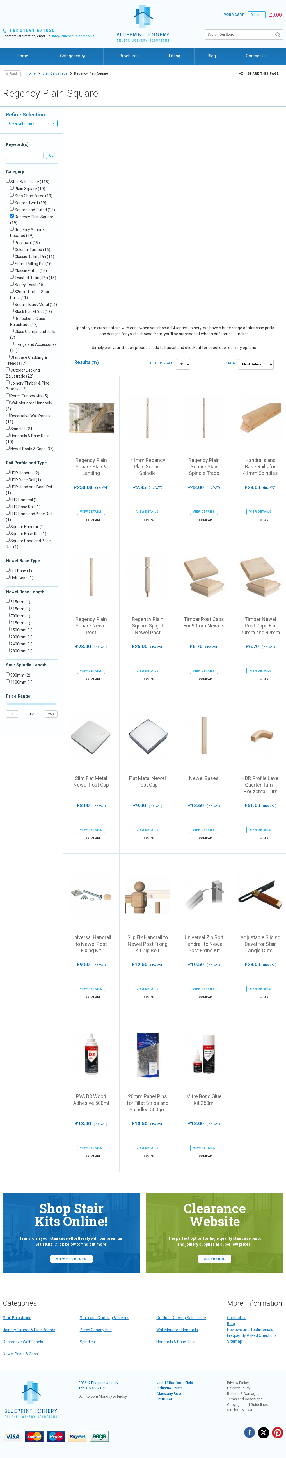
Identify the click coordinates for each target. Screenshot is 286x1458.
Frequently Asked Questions (252, 1335)
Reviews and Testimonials (250, 1329)
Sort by (230, 363)
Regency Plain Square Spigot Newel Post (147, 625)
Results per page (160, 363)
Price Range (18, 696)
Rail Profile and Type (26, 462)
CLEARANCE (214, 1259)
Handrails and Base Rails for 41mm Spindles (260, 466)
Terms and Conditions (244, 1399)
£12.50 (148, 964)
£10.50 (204, 964)
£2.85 (147, 487)
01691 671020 (96, 1388)
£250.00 (91, 487)
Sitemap (234, 1341)
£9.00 (147, 805)
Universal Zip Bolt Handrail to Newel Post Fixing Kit (204, 943)
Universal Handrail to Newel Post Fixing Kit (91, 943)
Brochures (129, 55)
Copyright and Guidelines (247, 1404)
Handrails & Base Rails (175, 1342)
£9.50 (91, 964)
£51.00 (260, 805)
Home (22, 55)
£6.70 (204, 646)
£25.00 (148, 646)
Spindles (87, 1342)
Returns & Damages (243, 1394)
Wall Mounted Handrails (177, 1330)
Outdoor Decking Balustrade (181, 1318)
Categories (73, 55)
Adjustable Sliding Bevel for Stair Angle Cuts (260, 943)
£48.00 (204, 487)
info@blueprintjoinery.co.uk (73, 36)
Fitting (174, 55)
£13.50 (148, 1123)
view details (91, 511)
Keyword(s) (17, 144)
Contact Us (256, 55)
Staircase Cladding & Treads (104, 1318)
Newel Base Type (23, 560)
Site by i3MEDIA (240, 1410)
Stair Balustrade (54, 73)
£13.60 (204, 805)
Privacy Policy (238, 1383)
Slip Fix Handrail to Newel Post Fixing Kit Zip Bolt (147, 943)
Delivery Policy (238, 1388)
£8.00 (91, 805)
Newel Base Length (25, 591)
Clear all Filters (31, 123)
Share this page (259, 73)
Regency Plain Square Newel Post (91, 625)
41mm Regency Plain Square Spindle (147, 466)
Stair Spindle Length (26, 665)
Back (12, 74)
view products (71, 1259)
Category (15, 171)
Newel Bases (204, 778)
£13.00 (91, 1123)
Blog (212, 55)
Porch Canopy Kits (96, 1330)
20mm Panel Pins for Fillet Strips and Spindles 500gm (147, 1102)
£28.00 (260, 487)
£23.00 (91, 646)
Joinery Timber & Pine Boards (29, 1330)
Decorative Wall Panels (23, 1342)
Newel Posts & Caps (20, 1354)
